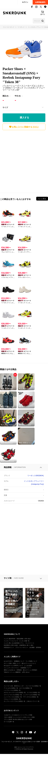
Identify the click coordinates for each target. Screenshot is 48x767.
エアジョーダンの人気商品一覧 (13, 694)
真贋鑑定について (19, 661)
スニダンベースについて (11, 641)
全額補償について (25, 667)
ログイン (25, 2)
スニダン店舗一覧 (24, 641)
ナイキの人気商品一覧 (33, 692)
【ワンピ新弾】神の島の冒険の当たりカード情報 (18, 719)
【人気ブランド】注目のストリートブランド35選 (18, 715)
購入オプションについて (29, 663)
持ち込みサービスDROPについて (13, 665)
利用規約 (19, 670)
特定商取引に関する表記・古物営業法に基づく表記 (18, 645)
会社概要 (32, 647)
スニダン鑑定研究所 (9, 638)
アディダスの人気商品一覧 (30, 697)
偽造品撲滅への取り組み (24, 638)
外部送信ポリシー (9, 647)
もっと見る (42, 199)
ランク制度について (31, 661)
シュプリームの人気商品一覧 (31, 694)
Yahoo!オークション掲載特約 (12, 672)
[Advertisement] (24, 161)
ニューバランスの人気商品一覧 (13, 697)
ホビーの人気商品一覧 (25, 688)
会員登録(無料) (40, 2)
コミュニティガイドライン (11, 667)
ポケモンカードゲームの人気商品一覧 (15, 692)
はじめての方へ (8, 661)
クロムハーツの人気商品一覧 (12, 699)
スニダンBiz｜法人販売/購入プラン (14, 643)
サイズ (5, 107)
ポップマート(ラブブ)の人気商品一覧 (14, 701)
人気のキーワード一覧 (32, 701)
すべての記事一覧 (9, 721)
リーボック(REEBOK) (35, 476)
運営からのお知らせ (9, 670)
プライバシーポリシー (21, 647)
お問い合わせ (26, 672)
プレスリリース (29, 643)
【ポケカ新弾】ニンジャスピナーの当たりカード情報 (19, 717)
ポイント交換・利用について (12, 663)
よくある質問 (28, 665)
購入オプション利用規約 (30, 670)
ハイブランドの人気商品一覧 (12, 690)
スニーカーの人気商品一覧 (33, 686)
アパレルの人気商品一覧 (11, 688)
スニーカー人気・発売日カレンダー (14, 686)
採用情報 (38, 647)
